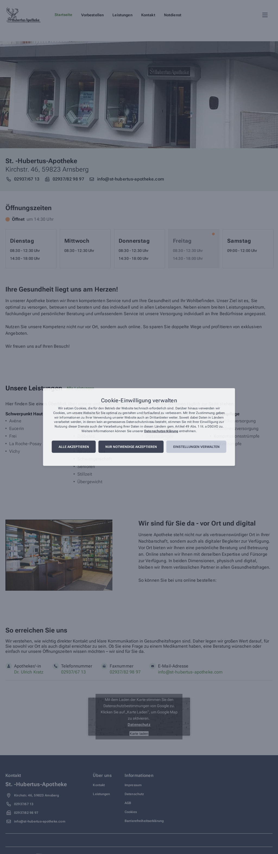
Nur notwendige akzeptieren (131, 447)
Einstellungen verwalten (196, 447)
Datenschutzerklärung (161, 431)
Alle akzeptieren (74, 447)
